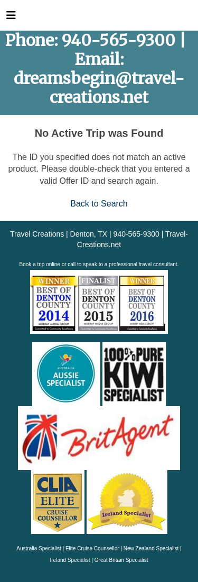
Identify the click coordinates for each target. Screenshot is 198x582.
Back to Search (99, 203)
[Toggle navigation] (11, 18)
